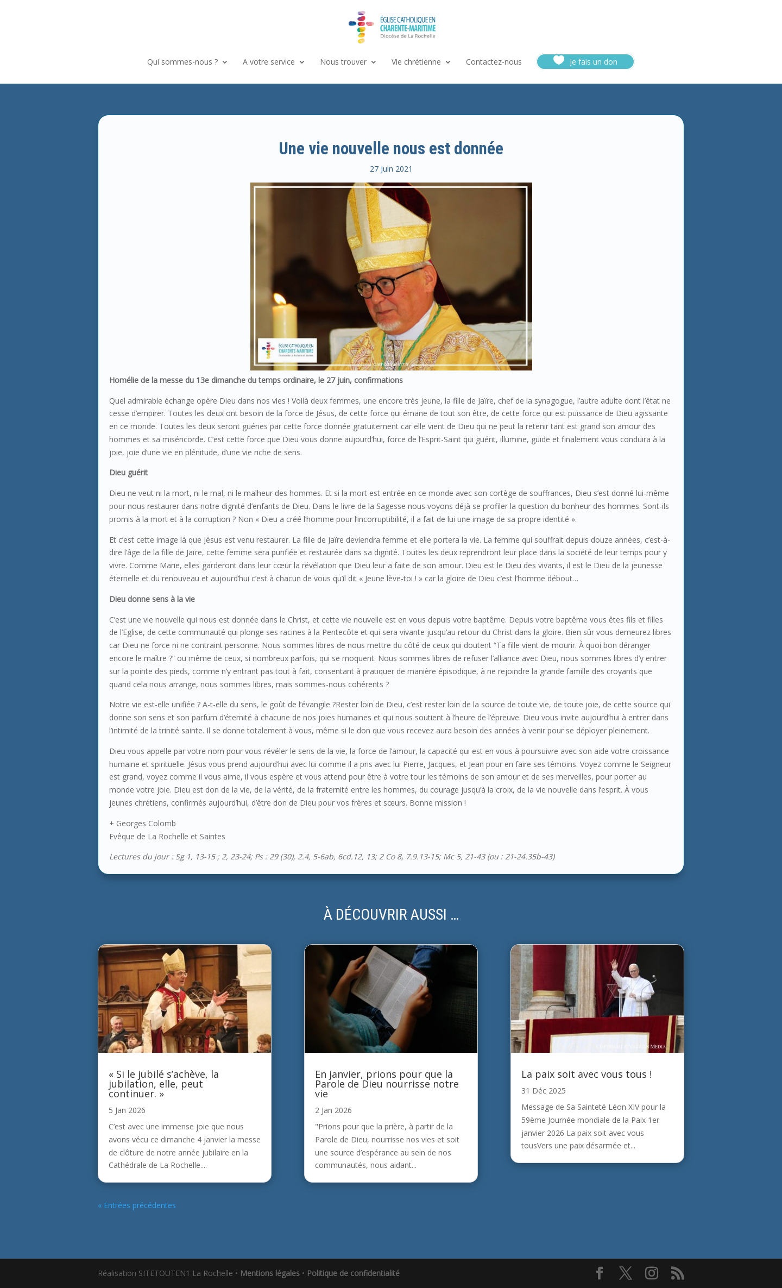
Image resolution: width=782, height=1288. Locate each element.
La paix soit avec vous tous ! (586, 1073)
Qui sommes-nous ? (182, 62)
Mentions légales (270, 1273)
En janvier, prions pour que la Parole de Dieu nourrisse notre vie (387, 1083)
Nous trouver (343, 62)
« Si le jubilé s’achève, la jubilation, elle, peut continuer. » (164, 1083)
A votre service (269, 62)
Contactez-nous (494, 62)
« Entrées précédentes (137, 1205)
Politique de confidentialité (353, 1273)
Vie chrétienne (416, 62)
